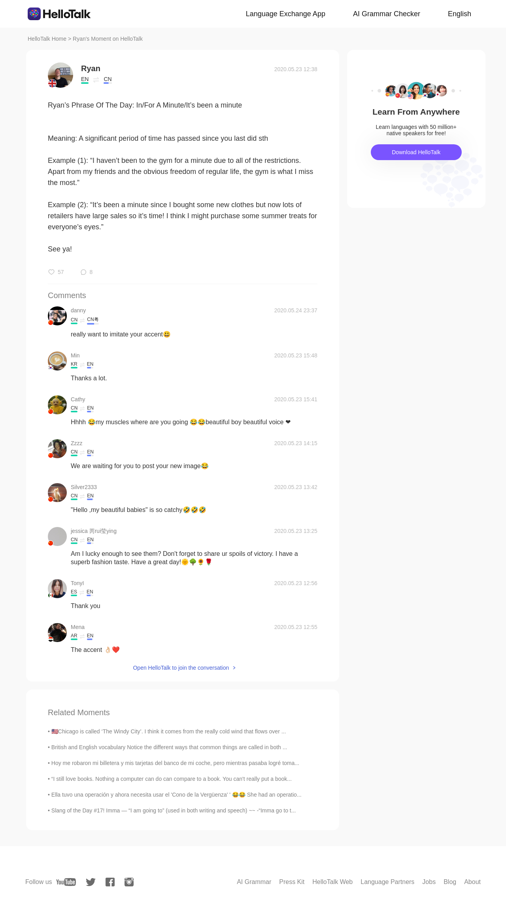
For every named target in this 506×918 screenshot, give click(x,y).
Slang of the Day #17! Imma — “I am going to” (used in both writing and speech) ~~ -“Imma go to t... (173, 810)
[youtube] (66, 882)
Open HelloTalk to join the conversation (181, 668)
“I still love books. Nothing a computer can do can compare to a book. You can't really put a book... (171, 779)
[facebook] (110, 882)
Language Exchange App (285, 14)
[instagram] (129, 882)
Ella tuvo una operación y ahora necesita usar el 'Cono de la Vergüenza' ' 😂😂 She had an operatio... (176, 794)
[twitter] (91, 882)
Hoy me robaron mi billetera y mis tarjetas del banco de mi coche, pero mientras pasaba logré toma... (175, 763)
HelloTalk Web (332, 881)
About (472, 881)
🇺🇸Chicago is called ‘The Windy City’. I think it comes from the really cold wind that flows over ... (168, 731)
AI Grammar (254, 881)
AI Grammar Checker (386, 14)
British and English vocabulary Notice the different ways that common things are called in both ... (169, 747)
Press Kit (291, 881)
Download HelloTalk (416, 152)
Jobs (429, 881)
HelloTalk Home (47, 39)
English (459, 14)
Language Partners (387, 881)
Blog (450, 881)
